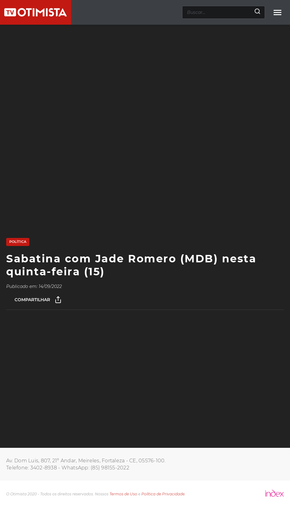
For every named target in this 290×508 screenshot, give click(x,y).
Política (17, 241)
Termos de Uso (123, 494)
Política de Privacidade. (163, 494)
